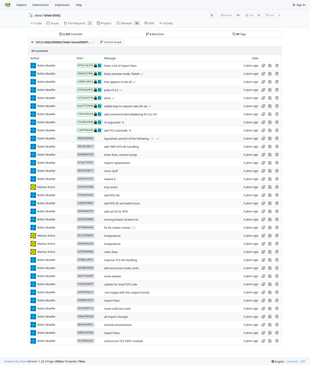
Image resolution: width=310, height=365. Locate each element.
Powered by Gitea (15, 361)
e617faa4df (85, 276)
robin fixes (111, 252)
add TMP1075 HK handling (121, 147)
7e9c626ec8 (89, 114)
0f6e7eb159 (89, 66)
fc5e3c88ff (85, 284)
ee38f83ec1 (85, 292)
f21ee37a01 (85, 195)
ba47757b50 (89, 106)
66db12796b (89, 74)
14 (237, 15)
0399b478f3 (85, 300)
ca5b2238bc (85, 203)
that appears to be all (118, 82)
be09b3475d (85, 154)
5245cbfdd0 (85, 186)
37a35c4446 (89, 122)
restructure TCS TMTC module (123, 341)
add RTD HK (112, 195)
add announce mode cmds (121, 268)
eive (38, 15)
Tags (239, 34)
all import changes (116, 317)
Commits (70, 34)
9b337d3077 (85, 170)
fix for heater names (117, 228)
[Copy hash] (263, 66)
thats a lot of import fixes (120, 66)
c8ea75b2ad (85, 316)
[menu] (277, 361)
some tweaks (112, 276)
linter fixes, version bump (120, 155)
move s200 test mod (117, 308)
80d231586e (85, 138)
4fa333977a (85, 308)
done (107, 98)
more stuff (111, 171)
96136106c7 (85, 146)
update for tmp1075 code (120, 284)
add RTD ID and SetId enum (122, 203)
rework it (110, 179)
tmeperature (112, 236)
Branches (155, 34)
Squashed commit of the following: (126, 138)
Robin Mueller (46, 65)
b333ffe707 (85, 178)
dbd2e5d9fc (85, 324)
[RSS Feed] (211, 15)
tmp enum (111, 187)
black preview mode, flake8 (121, 74)
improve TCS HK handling (120, 260)
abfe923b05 (85, 219)
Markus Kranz (46, 187)
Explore (21, 5)
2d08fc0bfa (89, 82)
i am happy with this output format (126, 292)
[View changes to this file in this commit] (270, 66)
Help (79, 5)
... (152, 138)
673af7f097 (85, 162)
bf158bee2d (85, 227)
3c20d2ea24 (85, 340)
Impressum (62, 5)
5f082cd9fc (85, 259)
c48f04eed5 (89, 130)
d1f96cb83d (85, 267)
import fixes (112, 300)
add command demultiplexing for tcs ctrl (130, 114)
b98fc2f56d (85, 332)
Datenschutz (40, 5)
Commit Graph (111, 42)
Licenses (292, 361)
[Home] (7, 4)
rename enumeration (118, 325)
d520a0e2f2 (85, 211)
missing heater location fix (121, 219)
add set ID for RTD (116, 211)
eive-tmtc (52, 15)
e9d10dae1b (85, 243)
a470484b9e (85, 251)
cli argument (112, 122)
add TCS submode (116, 130)
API (303, 361)
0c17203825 (85, 235)
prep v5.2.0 (111, 90)
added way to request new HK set (125, 106)
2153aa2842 (89, 90)
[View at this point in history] (277, 66)
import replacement (117, 163)
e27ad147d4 (89, 98)
